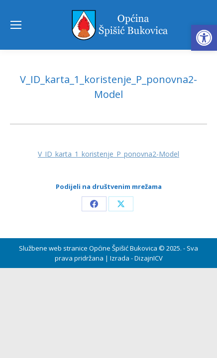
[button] (204, 38)
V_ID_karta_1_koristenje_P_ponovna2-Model (108, 154)
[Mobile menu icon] (16, 25)
